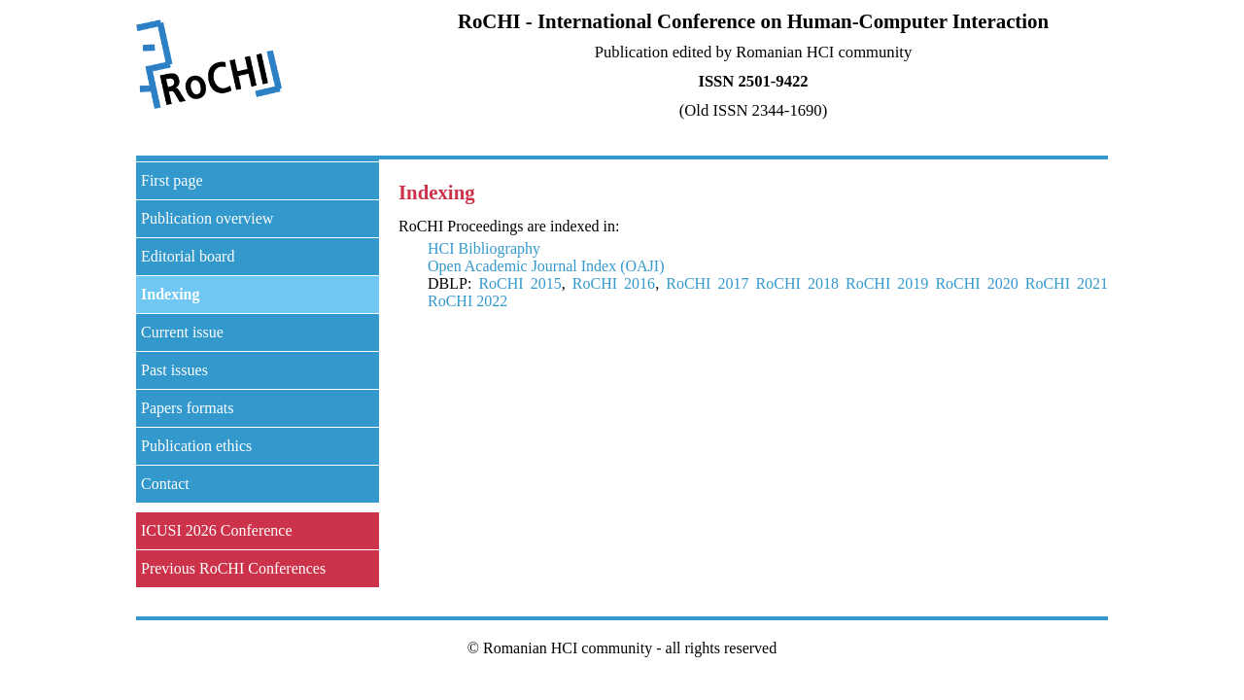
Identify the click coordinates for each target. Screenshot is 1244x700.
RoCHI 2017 (707, 283)
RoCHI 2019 (887, 283)
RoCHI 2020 (976, 283)
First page (172, 180)
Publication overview (207, 218)
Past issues (174, 370)
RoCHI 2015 (519, 283)
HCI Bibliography (484, 248)
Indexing (170, 294)
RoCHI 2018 (797, 283)
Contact (165, 483)
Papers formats (187, 408)
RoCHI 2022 (467, 301)
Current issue (182, 332)
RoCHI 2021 (1066, 283)
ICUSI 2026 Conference (217, 530)
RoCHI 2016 (613, 283)
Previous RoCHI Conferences (233, 568)
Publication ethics (196, 446)
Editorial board (187, 256)
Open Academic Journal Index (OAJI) (546, 266)
